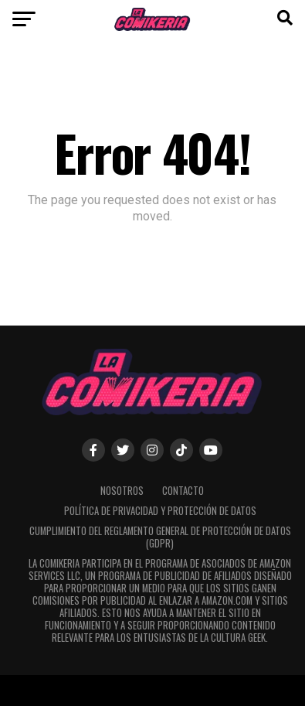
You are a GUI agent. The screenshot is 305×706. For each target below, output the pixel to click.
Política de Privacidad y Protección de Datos (160, 510)
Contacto (183, 490)
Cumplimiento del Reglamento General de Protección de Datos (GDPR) (160, 537)
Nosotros (122, 490)
